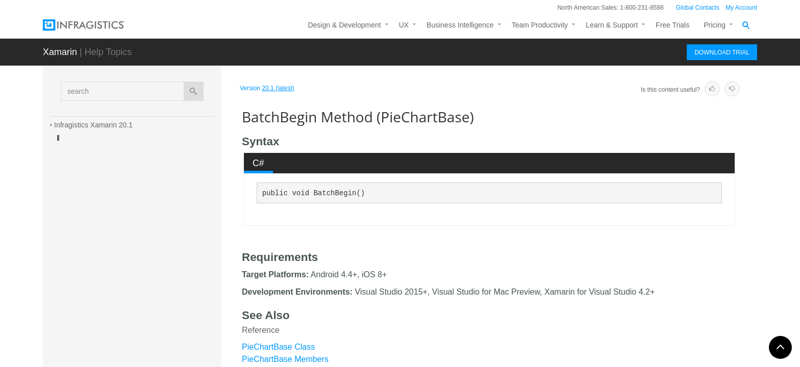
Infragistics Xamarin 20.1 (93, 125)
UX (404, 25)
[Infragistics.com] (94, 25)
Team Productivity (540, 25)
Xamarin (60, 52)
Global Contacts (697, 7)
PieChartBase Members (285, 359)
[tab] (258, 163)
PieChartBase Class (278, 347)
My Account (741, 7)
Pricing (715, 25)
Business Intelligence (460, 25)
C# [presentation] (258, 163)
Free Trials (672, 25)
